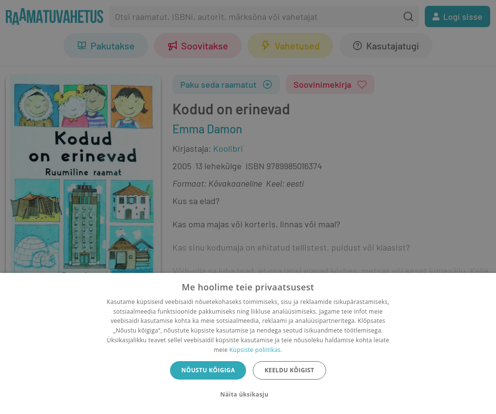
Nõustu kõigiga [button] (208, 370)
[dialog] (248, 343)
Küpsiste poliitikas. (255, 350)
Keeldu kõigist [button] (289, 370)
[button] (248, 394)
